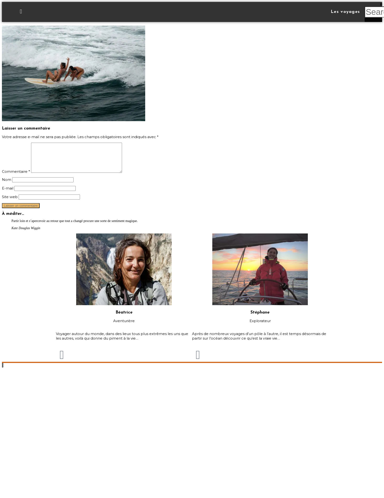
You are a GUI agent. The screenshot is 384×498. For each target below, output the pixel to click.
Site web (10, 202)
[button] (373, 4)
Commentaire (16, 177)
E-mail (7, 194)
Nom (6, 185)
